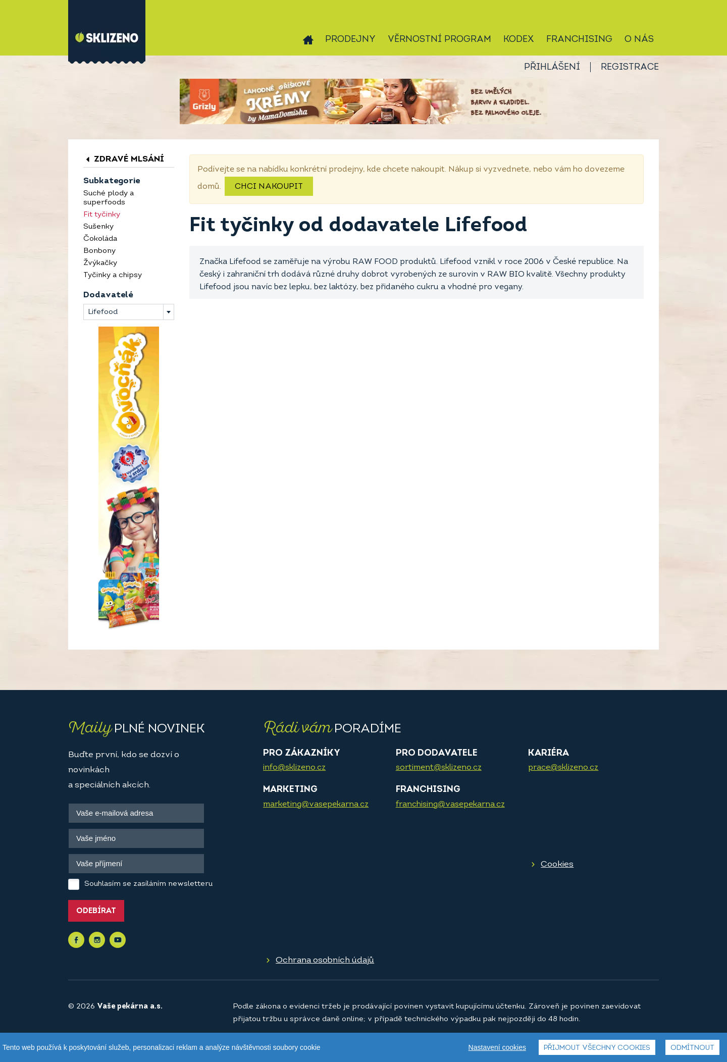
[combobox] (128, 312)
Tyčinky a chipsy (112, 275)
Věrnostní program (439, 39)
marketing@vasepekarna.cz (316, 805)
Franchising (579, 39)
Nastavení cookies (497, 1047)
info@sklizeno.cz (294, 768)
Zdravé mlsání (123, 159)
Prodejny (350, 39)
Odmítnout (692, 1048)
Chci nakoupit (269, 187)
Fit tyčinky (101, 215)
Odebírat (96, 911)
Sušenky (98, 227)
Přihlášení (552, 67)
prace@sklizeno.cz (563, 768)
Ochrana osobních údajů (325, 960)
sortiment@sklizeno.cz (439, 768)
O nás (639, 39)
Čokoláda (100, 239)
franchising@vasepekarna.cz (450, 805)
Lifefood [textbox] (103, 312)
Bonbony (99, 251)
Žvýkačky (100, 263)
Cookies (557, 864)
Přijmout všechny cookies (597, 1048)
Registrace (630, 67)
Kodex (518, 39)
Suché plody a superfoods (108, 198)
